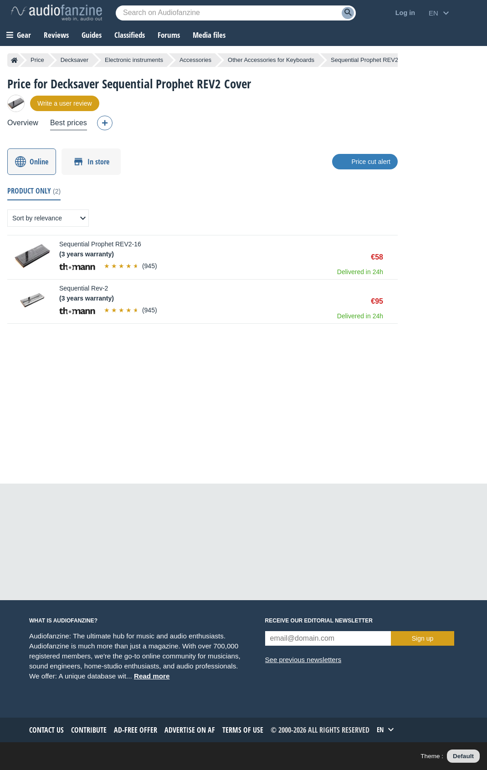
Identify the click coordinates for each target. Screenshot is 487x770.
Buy (393, 257)
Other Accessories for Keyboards (271, 59)
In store (98, 162)
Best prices (68, 123)
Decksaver (74, 59)
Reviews (56, 35)
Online (39, 162)
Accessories (195, 59)
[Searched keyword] (236, 12)
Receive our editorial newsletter (319, 620)
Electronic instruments (134, 59)
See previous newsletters (303, 659)
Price (37, 59)
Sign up (422, 638)
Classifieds (129, 35)
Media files (209, 35)
